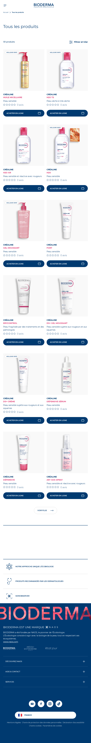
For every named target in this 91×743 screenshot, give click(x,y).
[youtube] (32, 703)
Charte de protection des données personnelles (42, 722)
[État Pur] (51, 649)
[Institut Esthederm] (30, 649)
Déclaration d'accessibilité (73, 722)
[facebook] (41, 703)
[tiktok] (59, 703)
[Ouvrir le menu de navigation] (5, 5)
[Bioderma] (9, 649)
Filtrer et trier (78, 42)
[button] (45, 661)
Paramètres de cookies (52, 726)
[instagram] (50, 703)
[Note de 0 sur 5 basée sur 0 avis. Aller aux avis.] (13, 105)
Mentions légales (14, 722)
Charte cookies (35, 726)
